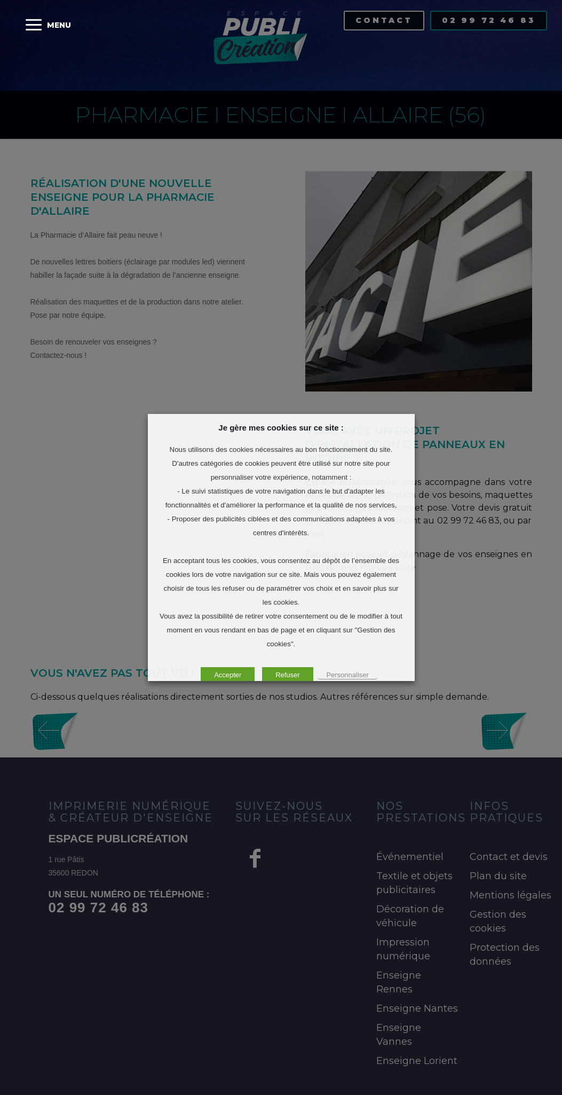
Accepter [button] (227, 675)
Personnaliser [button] (347, 675)
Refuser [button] (287, 675)
